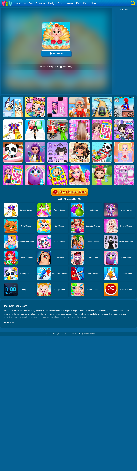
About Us (67, 334)
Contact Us (76, 334)
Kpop (85, 3)
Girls (60, 3)
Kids (78, 3)
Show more (9, 322)
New (18, 3)
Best (31, 3)
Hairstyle (69, 3)
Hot (24, 3)
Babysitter (41, 3)
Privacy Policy (58, 334)
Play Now (56, 53)
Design (51, 3)
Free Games (46, 334)
